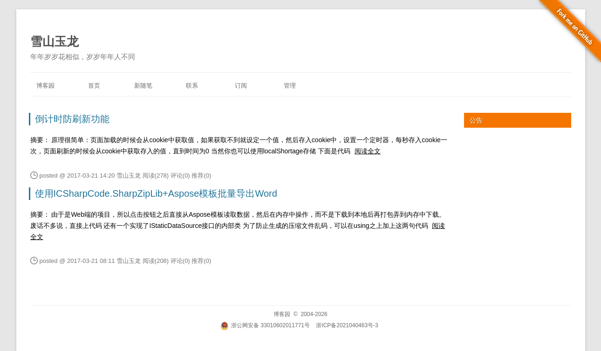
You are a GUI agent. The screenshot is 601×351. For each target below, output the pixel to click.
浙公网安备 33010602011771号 (265, 325)
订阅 (241, 85)
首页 (94, 85)
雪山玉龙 (54, 41)
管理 (290, 85)
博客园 (45, 85)
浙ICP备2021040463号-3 (347, 325)
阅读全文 (368, 151)
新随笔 (143, 85)
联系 (192, 85)
